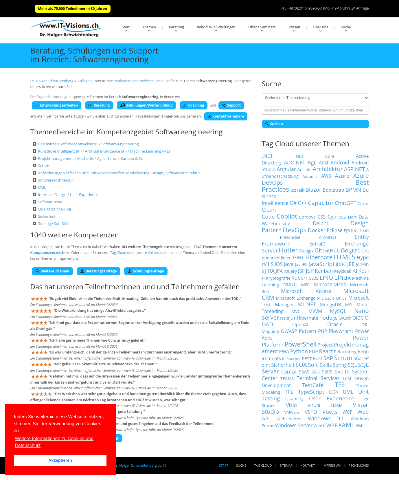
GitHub (331, 250)
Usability (294, 398)
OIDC (358, 318)
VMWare (291, 412)
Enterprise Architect (308, 237)
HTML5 (344, 256)
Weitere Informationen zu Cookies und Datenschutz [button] (54, 442)
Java (289, 264)
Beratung (176, 27)
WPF (331, 425)
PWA (284, 351)
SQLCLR (289, 372)
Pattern (307, 330)
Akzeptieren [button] (60, 460)
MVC (295, 311)
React (326, 351)
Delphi (320, 223)
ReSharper (291, 358)
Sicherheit (46, 216)
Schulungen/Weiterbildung (146, 105)
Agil (312, 162)
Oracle (335, 324)
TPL (289, 391)
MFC (305, 284)
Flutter (288, 250)
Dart (352, 217)
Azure (342, 175)
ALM (323, 163)
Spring (340, 365)
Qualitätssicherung (54, 209)
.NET (267, 155)
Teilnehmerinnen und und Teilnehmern (148, 286)
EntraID (317, 244)
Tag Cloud (118, 252)
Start (126, 27)
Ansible (304, 169)
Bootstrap (333, 190)
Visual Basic (325, 405)
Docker (317, 230)
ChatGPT (345, 202)
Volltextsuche (159, 252)
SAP (328, 358)
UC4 (333, 392)
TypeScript (311, 391)
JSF (301, 270)
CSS (322, 217)
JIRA (270, 270)
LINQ (326, 277)
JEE (351, 264)
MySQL (338, 310)
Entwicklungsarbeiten (56, 105)
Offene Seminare (262, 27)
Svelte (342, 371)
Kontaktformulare (225, 116)
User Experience (331, 398)
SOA (301, 365)
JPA (279, 271)
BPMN (353, 189)
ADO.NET (294, 162)
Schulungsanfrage (146, 271)
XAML (346, 425)
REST (307, 358)
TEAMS (287, 378)
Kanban (324, 270)
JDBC (341, 264)
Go (344, 250)
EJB (347, 230)
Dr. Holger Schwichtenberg (135, 465)
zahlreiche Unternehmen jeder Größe (144, 80)
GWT (298, 257)
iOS (279, 264)
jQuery (290, 271)
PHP (322, 331)
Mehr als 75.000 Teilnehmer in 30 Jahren (72, 8)
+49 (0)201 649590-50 (304, 8)
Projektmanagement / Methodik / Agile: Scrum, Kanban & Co (90, 158)
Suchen (274, 123)
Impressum (332, 465)
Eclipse (335, 230)
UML (42, 187)
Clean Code (269, 213)
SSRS (327, 372)
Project (324, 345)
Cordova (307, 217)
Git (318, 250)
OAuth (345, 318)
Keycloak (342, 271)
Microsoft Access (306, 290)
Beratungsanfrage (98, 271)
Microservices (330, 284)
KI (354, 270)
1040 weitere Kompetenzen (74, 234)
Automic (309, 176)
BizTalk (297, 190)
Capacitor (321, 203)
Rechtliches (359, 465)
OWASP (289, 331)
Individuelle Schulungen (216, 27)
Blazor (313, 189)
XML (360, 425)
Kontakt (307, 465)
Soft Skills (320, 364)
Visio (291, 405)
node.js (328, 317)
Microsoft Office (332, 298)
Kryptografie (278, 278)
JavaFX (301, 264)
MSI (348, 304)
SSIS (316, 372)
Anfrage (362, 8)
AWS (326, 176)
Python (299, 351)
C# (293, 203)
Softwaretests (50, 201)
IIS (271, 264)
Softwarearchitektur (55, 180)
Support (231, 105)
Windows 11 (326, 418)
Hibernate (319, 257)
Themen (149, 27)
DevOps (295, 229)
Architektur (328, 169)
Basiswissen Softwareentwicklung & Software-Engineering (88, 143)
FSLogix (306, 251)
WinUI (320, 425)
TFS (340, 384)
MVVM (315, 311)
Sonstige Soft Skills (54, 223)
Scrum (43, 165)
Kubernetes (304, 277)
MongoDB (330, 304)
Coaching (193, 105)
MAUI (290, 284)
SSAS (304, 372)
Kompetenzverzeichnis (49, 252)
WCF (347, 412)
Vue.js (329, 411)
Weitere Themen (52, 271)
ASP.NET (354, 169)
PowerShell (300, 344)
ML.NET (307, 304)
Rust (317, 358)
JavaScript (321, 264)
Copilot (287, 216)
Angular (286, 169)
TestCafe (312, 385)
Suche (346, 27)
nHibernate (306, 318)
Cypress (337, 216)
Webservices (289, 419)
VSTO (311, 411)
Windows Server (294, 425)
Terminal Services (318, 378)
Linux (342, 277)
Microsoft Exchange (295, 298)
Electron (360, 230)
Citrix (363, 203)
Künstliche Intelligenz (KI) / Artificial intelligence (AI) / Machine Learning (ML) (104, 151)
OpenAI (300, 324)
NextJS (286, 318)
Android (339, 162)
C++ (302, 202)
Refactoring (345, 351)
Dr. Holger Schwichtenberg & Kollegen (61, 80)
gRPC (354, 251)
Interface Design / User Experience (68, 194)
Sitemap (286, 465)
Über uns (320, 27)
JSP (310, 270)
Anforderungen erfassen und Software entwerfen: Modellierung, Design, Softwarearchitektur (119, 172)
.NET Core (314, 156)
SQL (352, 364)
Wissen (294, 27)
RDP (313, 351)
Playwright (341, 330)
